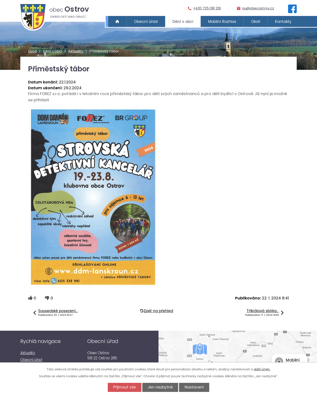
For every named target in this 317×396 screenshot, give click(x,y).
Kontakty (283, 21)
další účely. (262, 369)
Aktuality (75, 51)
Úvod (117, 21)
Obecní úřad (146, 21)
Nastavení (194, 387)
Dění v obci (183, 21)
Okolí (255, 21)
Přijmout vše (124, 387)
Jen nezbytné (160, 387)
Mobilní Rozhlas (222, 21)
